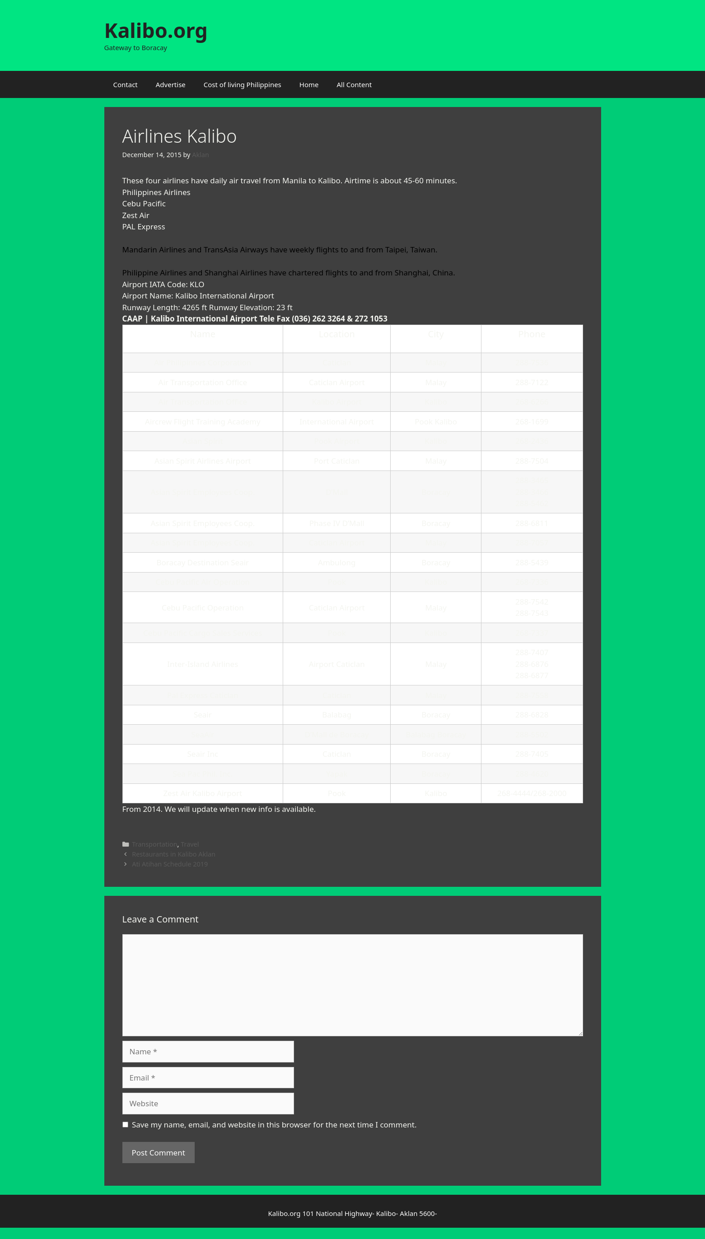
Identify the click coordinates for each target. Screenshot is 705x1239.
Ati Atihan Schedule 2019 (170, 864)
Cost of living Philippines (242, 84)
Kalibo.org (156, 30)
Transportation (154, 844)
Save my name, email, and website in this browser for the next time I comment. (274, 1124)
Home (309, 84)
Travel (190, 844)
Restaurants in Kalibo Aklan (173, 854)
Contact (125, 84)
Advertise (171, 84)
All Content (354, 84)
